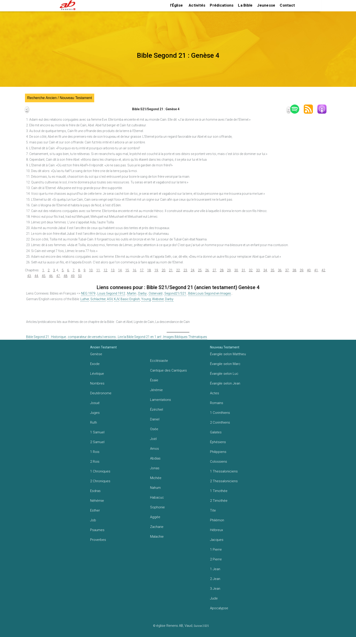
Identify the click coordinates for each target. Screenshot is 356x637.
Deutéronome (100, 393)
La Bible (245, 5)
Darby (142, 293)
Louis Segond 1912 (111, 293)
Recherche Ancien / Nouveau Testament (59, 98)
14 (120, 270)
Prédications (221, 5)
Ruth (93, 422)
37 (287, 270)
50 (80, 276)
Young (146, 299)
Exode (95, 364)
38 (294, 270)
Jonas (154, 468)
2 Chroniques (100, 481)
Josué (95, 403)
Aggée (155, 517)
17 (141, 270)
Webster (158, 299)
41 (316, 270)
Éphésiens (218, 442)
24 (192, 270)
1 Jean (215, 569)
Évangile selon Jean (225, 383)
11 (98, 270)
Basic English (130, 299)
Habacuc (157, 497)
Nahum (155, 488)
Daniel (154, 419)
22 (178, 270)
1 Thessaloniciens (224, 471)
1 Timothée (218, 491)
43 (29, 276)
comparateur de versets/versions (92, 337)
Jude (214, 598)
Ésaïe (154, 380)
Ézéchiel (156, 409)
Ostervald (155, 293)
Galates (216, 432)
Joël (153, 439)
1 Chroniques (100, 471)
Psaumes (97, 530)
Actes (214, 393)
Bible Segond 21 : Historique (46, 337)
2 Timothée (218, 501)
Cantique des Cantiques (168, 370)
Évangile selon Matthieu (228, 354)
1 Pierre (216, 549)
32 (250, 270)
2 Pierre (216, 559)
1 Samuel (97, 432)
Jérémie (156, 390)
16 (134, 270)
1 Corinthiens (220, 413)
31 (243, 270)
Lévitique (97, 374)
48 (65, 276)
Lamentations (160, 400)
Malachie (157, 537)
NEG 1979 (88, 293)
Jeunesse (266, 5)
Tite (213, 510)
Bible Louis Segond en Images (209, 293)
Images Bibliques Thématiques (185, 337)
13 (112, 270)
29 (229, 270)
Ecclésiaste (159, 361)
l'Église (176, 5)
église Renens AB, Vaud (174, 626)
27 (214, 270)
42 (323, 270)
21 (171, 270)
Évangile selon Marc (225, 364)
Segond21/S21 (175, 293)
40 (309, 270)
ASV (110, 299)
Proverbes (98, 540)
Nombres (97, 383)
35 (272, 270)
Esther (95, 510)
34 (265, 270)
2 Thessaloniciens (224, 481)
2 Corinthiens (220, 422)
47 (58, 276)
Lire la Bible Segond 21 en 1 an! (139, 337)
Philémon (217, 520)
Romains (216, 403)
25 (200, 270)
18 (149, 270)
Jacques (216, 540)
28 (221, 270)
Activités (197, 5)
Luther (84, 299)
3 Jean (215, 589)
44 (36, 276)
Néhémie (97, 501)
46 (51, 276)
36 (280, 270)
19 (156, 270)
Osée (154, 429)
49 (72, 276)
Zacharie (156, 527)
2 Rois (94, 462)
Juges (95, 413)
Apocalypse (219, 608)
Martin (131, 293)
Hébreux (216, 530)
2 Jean (215, 579)
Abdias (155, 458)
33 (258, 270)
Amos (154, 449)
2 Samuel (97, 442)
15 (127, 270)
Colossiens (218, 462)
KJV (116, 299)
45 (43, 276)
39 (301, 270)
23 (185, 270)
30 (236, 270)
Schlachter (98, 299)
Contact (287, 5)
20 (163, 270)
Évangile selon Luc (224, 374)
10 (91, 270)
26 (207, 270)
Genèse (96, 354)
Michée (155, 478)
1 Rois (94, 452)
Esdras (95, 491)
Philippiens (218, 452)
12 (105, 270)
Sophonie (157, 507)
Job (93, 520)
